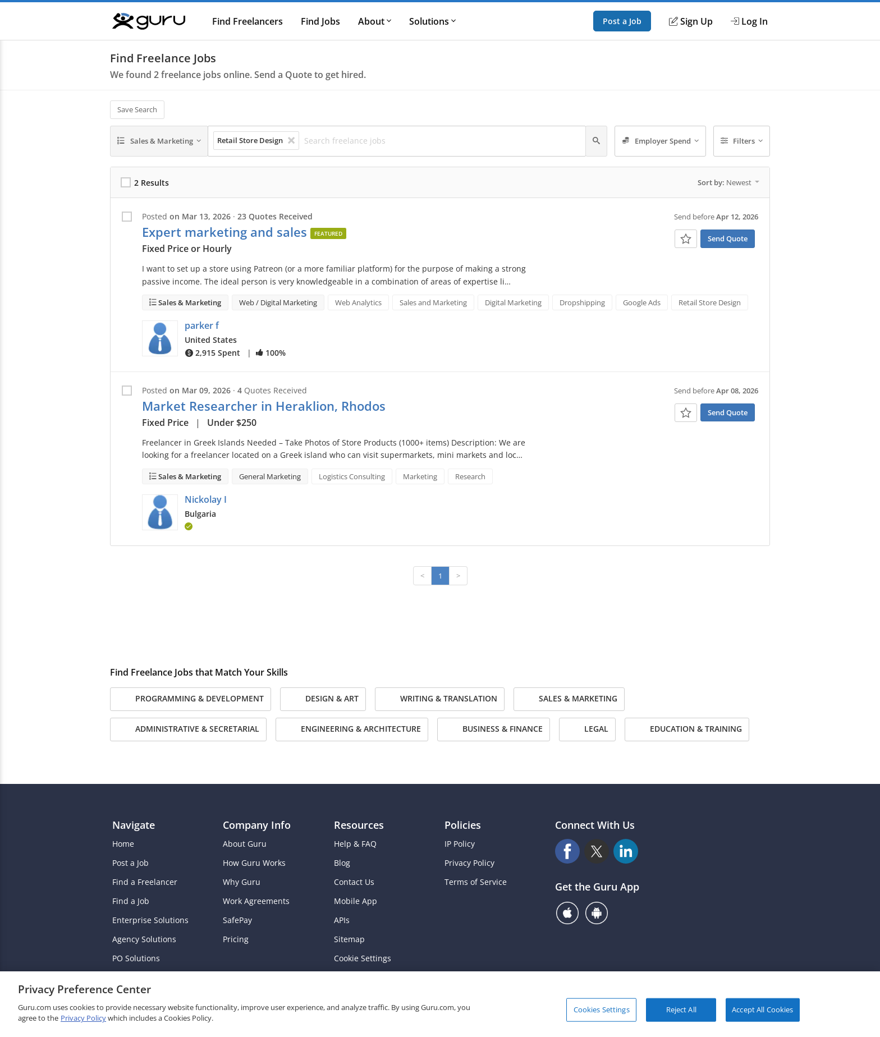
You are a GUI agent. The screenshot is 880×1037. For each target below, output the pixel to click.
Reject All (681, 1009)
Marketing (420, 476)
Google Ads (642, 302)
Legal (587, 729)
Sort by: (728, 182)
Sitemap (349, 939)
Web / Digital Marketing (278, 302)
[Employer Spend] (660, 141)
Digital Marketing (513, 302)
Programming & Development (190, 699)
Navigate (133, 825)
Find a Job (130, 901)
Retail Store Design (710, 302)
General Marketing (270, 476)
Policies (462, 825)
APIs (342, 920)
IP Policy (459, 844)
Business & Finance (493, 729)
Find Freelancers (247, 21)
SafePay (237, 920)
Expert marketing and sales (224, 232)
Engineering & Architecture (352, 729)
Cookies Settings (602, 1009)
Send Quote (728, 238)
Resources (359, 825)
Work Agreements (256, 901)
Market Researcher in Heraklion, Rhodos (264, 406)
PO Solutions (136, 958)
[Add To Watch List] (686, 239)
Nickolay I (206, 499)
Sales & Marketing (189, 302)
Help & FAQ (355, 844)
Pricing (236, 939)
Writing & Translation (439, 699)
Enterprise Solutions (150, 920)
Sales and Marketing (433, 302)
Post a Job (622, 21)
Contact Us (354, 882)
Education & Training (687, 729)
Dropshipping (582, 302)
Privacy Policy (469, 863)
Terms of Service (475, 882)
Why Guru (241, 882)
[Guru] (148, 21)
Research (470, 476)
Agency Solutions (144, 939)
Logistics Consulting (352, 476)
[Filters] (742, 141)
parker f (202, 325)
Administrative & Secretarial (188, 729)
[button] (160, 338)
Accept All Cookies (762, 1009)
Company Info (257, 825)
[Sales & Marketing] (159, 141)
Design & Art (323, 699)
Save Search (137, 109)
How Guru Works (254, 863)
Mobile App (355, 901)
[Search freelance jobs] (442, 141)
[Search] (596, 141)
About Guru (245, 844)
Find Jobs (320, 21)
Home (123, 844)
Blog (342, 863)
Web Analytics (358, 302)
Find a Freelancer (144, 882)
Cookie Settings (362, 958)
